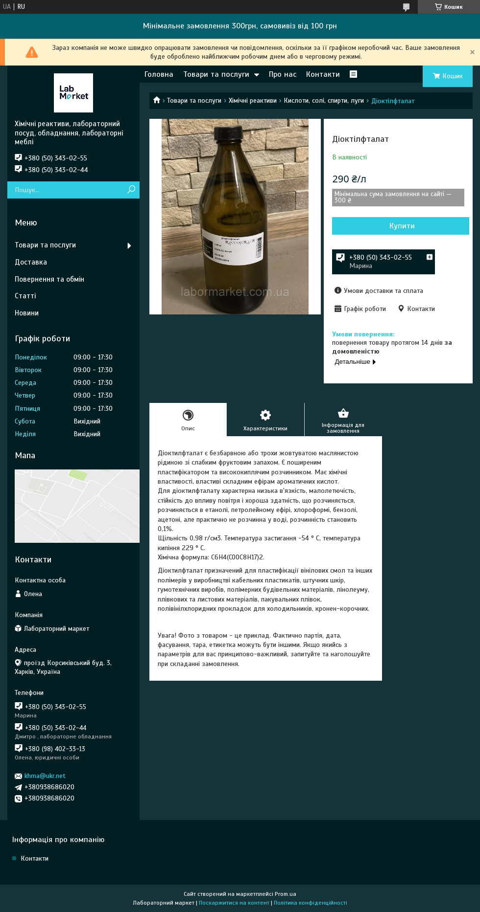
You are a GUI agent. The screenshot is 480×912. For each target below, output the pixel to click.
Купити (402, 226)
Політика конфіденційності (310, 902)
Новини (27, 313)
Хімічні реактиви (253, 100)
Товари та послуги (216, 74)
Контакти (323, 74)
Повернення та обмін (49, 279)
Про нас (282, 74)
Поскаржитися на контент (234, 902)
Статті (25, 295)
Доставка (31, 262)
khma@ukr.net (45, 776)
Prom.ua (285, 893)
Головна (158, 74)
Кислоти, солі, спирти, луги (324, 100)
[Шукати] (131, 190)
